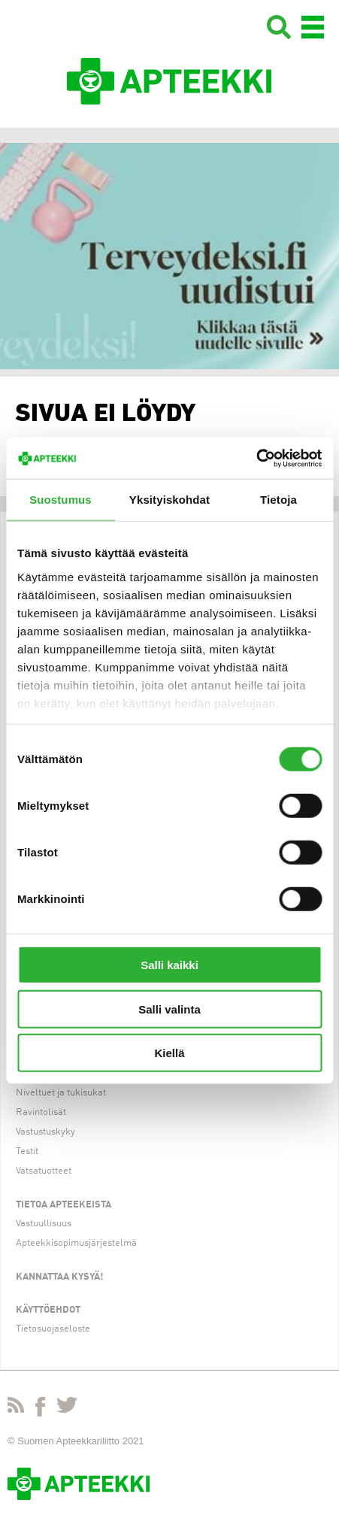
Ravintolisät (41, 1112)
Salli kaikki (169, 965)
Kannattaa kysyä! (60, 1277)
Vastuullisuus (43, 1224)
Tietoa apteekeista (63, 1205)
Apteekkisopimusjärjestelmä (76, 1243)
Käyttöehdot (48, 1310)
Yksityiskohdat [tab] (169, 499)
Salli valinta (169, 1008)
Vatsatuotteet (43, 1171)
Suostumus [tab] (60, 499)
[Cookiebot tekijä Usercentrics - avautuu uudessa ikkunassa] (256, 458)
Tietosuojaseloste (53, 1329)
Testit (27, 1151)
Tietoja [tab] (278, 499)
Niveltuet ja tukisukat (61, 1093)
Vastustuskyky (45, 1132)
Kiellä (169, 1053)
